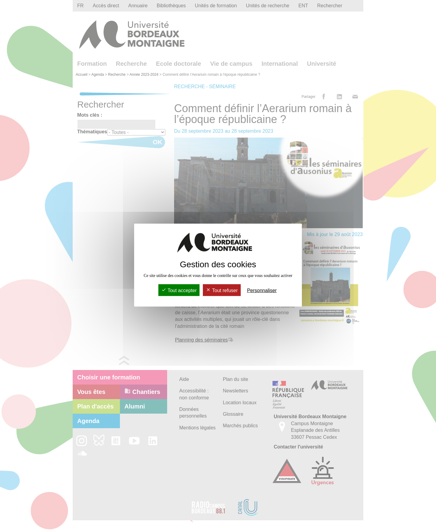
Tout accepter (179, 290)
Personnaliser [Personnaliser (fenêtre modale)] (262, 290)
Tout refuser (222, 290)
